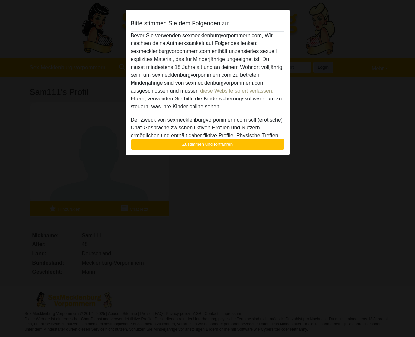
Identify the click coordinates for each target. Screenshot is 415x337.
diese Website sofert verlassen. (236, 91)
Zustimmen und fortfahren (207, 144)
